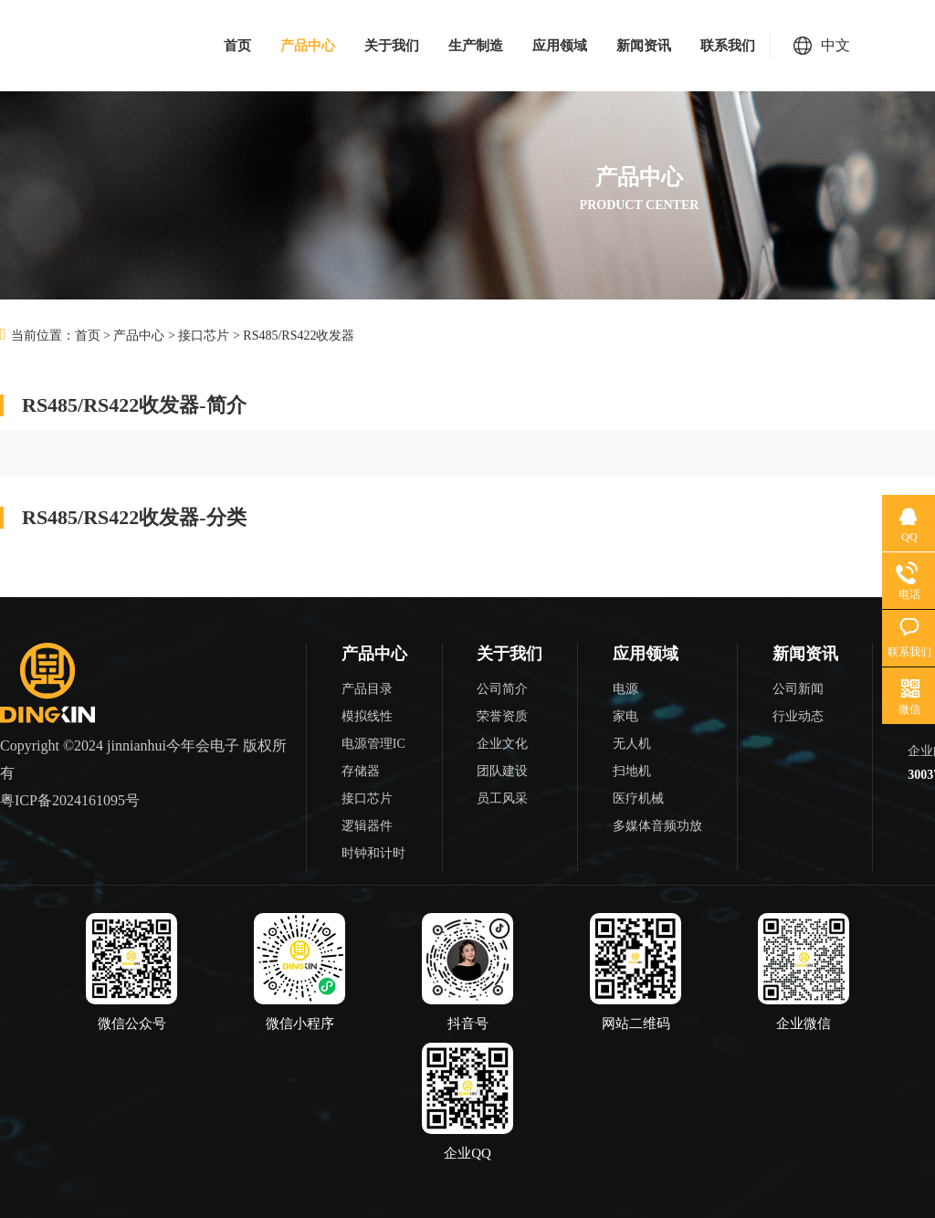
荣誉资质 (502, 716)
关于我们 (391, 45)
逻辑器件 (367, 826)
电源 (625, 689)
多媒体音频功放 (657, 826)
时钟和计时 (373, 853)
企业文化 (502, 744)
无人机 (632, 744)
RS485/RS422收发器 (298, 335)
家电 (625, 716)
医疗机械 (638, 798)
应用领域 (559, 45)
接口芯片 (203, 335)
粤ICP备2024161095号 (70, 800)
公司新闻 (798, 689)
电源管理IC (373, 744)
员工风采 (502, 798)
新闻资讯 (643, 45)
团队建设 (502, 771)
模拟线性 (367, 716)
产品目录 (367, 689)
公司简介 (502, 689)
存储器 (360, 771)
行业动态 (798, 716)
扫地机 (632, 771)
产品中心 (307, 45)
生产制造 (475, 45)
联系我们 (727, 45)
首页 (237, 45)
